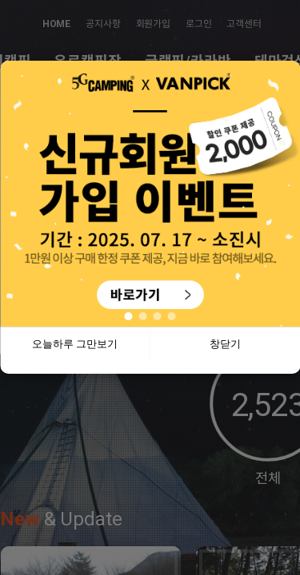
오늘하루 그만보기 (75, 344)
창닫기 (225, 344)
